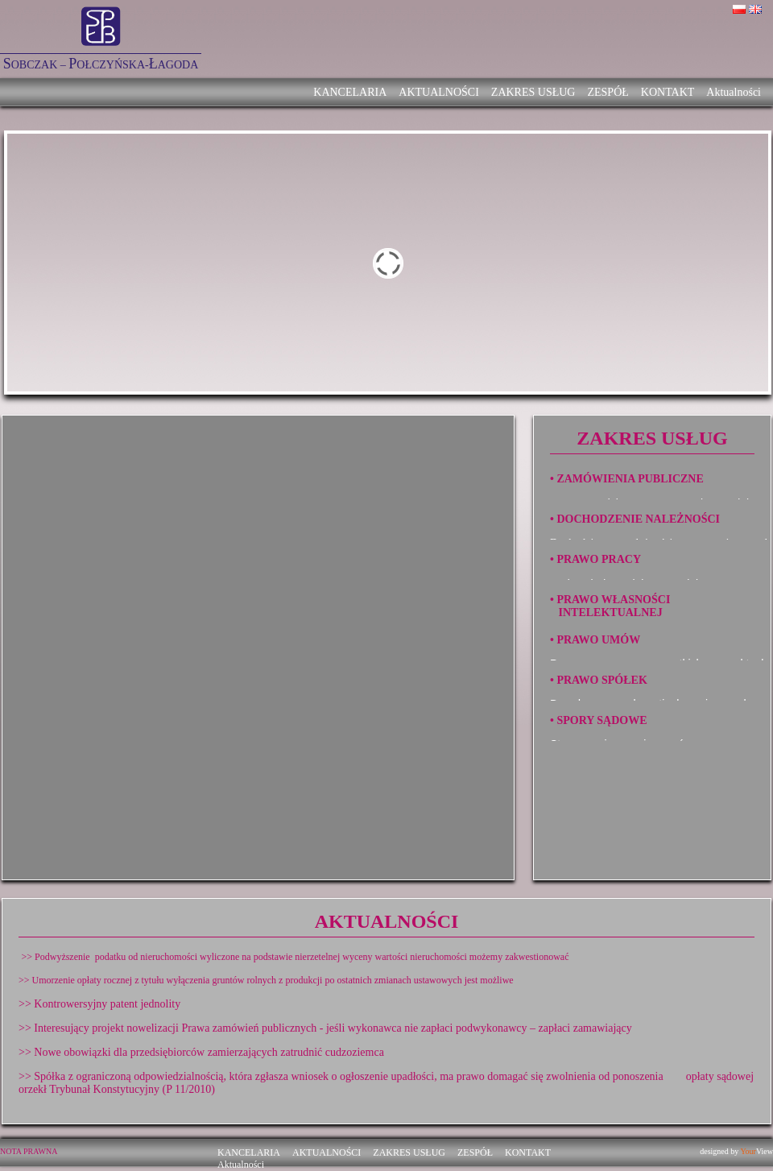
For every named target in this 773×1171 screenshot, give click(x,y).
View (764, 1151)
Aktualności (733, 92)
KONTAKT (668, 92)
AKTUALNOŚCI (439, 92)
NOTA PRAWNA (28, 1151)
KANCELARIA (349, 92)
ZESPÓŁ (607, 92)
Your (748, 1151)
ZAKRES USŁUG (533, 92)
